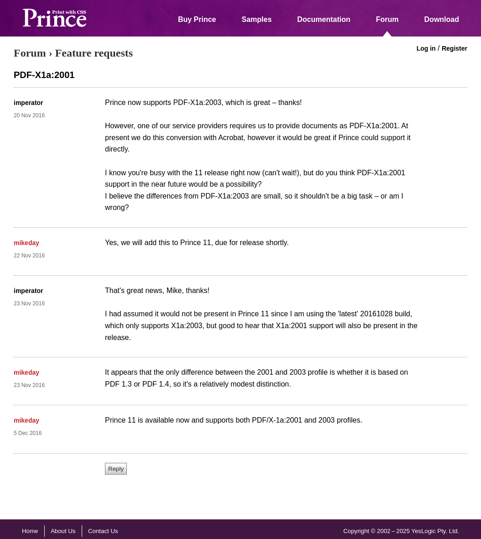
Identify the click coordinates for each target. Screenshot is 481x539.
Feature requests (94, 53)
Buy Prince (197, 19)
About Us (63, 531)
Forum (387, 19)
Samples (257, 19)
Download (441, 19)
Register (454, 48)
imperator (28, 102)
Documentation (323, 19)
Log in (426, 48)
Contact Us (103, 531)
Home (30, 531)
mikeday (26, 242)
